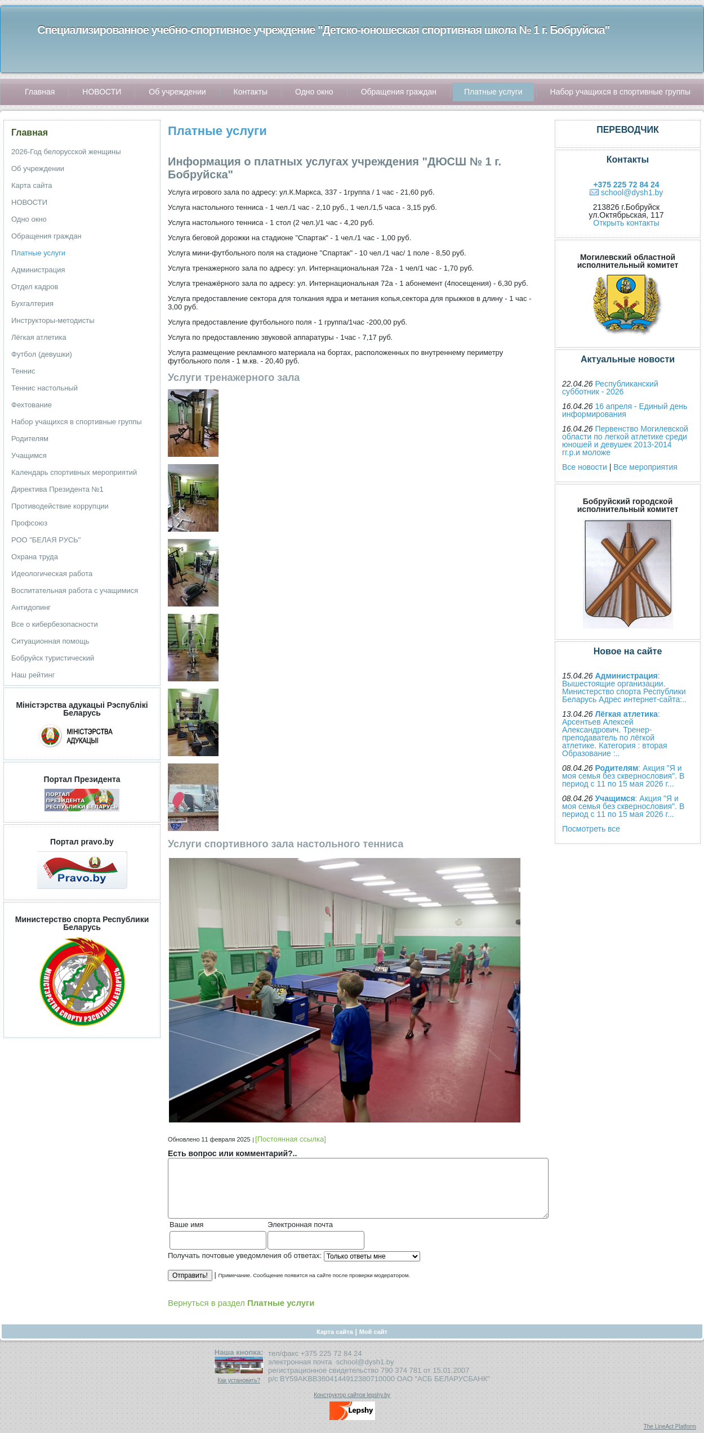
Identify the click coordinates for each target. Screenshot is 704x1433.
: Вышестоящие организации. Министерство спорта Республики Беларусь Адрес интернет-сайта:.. (624, 687)
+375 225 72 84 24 (626, 184)
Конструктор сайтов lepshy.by (352, 1395)
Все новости (584, 466)
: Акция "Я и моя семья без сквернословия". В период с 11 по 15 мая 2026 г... (623, 775)
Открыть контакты (626, 222)
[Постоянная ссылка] (290, 1139)
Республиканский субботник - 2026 (610, 387)
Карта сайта (335, 1331)
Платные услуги (217, 131)
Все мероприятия (645, 466)
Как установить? (238, 1380)
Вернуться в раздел (241, 1303)
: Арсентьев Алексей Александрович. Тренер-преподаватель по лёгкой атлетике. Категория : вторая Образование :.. (614, 733)
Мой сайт (373, 1331)
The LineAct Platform (670, 1426)
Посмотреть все (591, 828)
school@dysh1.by (632, 192)
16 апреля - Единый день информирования (624, 410)
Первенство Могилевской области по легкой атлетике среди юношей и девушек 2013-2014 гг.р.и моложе (625, 440)
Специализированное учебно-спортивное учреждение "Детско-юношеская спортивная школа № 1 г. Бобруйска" (323, 30)
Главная (29, 132)
